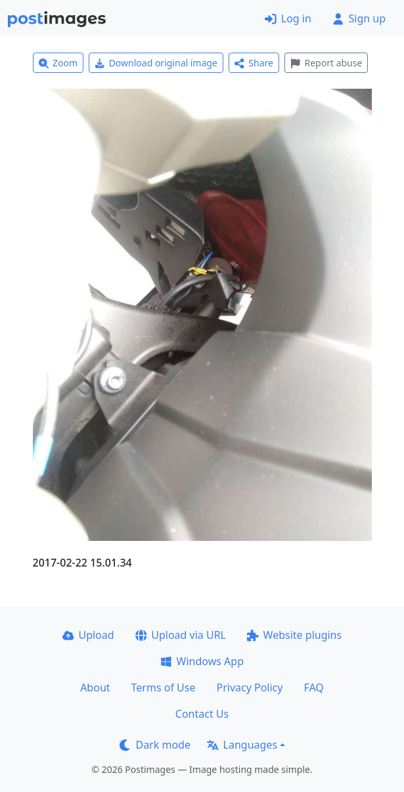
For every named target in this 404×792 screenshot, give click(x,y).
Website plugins (294, 635)
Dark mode (155, 744)
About (95, 687)
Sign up (359, 18)
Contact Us (202, 714)
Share (254, 63)
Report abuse (326, 63)
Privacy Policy (249, 687)
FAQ (313, 687)
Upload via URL (180, 635)
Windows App (202, 661)
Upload (88, 635)
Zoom (58, 63)
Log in (288, 18)
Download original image (156, 63)
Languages (242, 744)
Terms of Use (163, 687)
